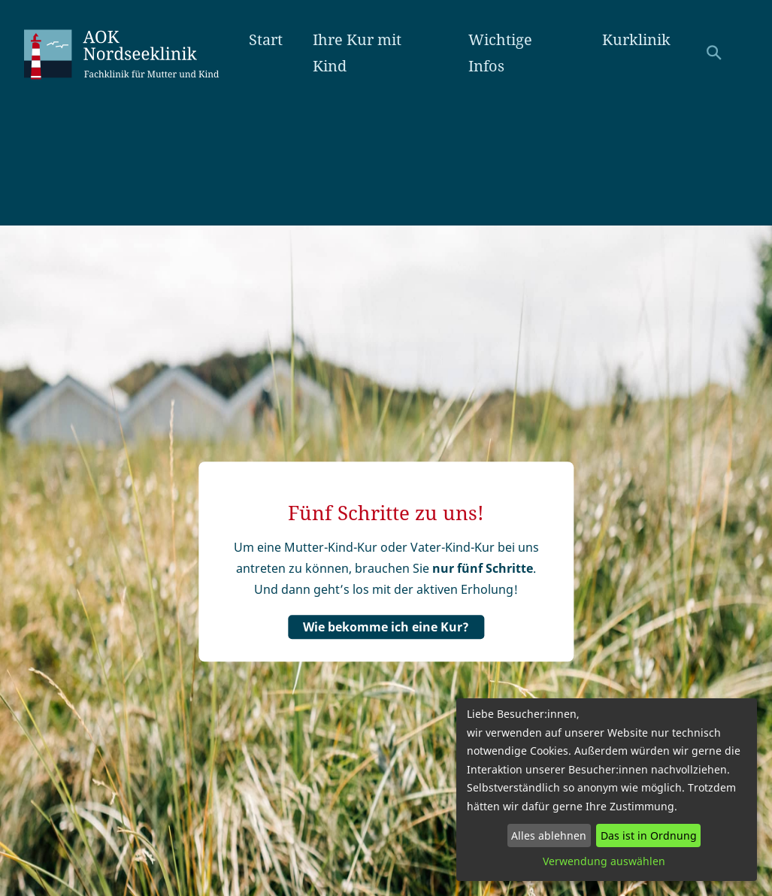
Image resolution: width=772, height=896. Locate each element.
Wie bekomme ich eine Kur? (386, 627)
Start (266, 39)
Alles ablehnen (548, 835)
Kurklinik (636, 39)
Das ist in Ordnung (649, 835)
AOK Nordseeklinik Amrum (136, 52)
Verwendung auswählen (604, 861)
